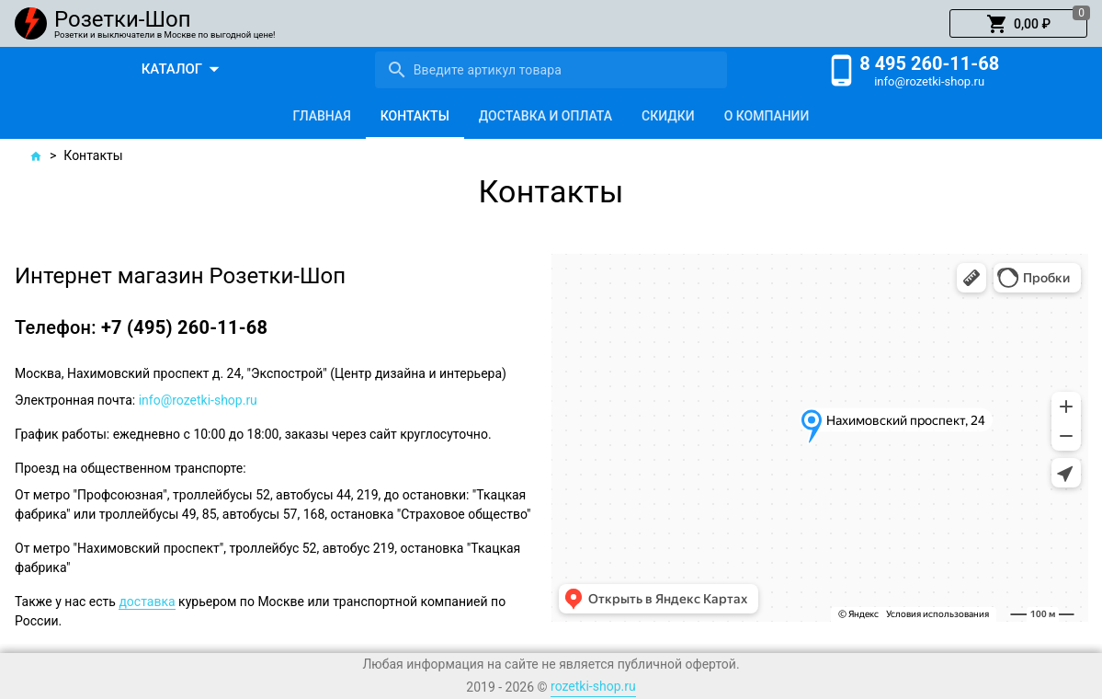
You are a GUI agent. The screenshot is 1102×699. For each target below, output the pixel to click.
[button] (1018, 24)
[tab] (322, 116)
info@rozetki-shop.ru (929, 81)
